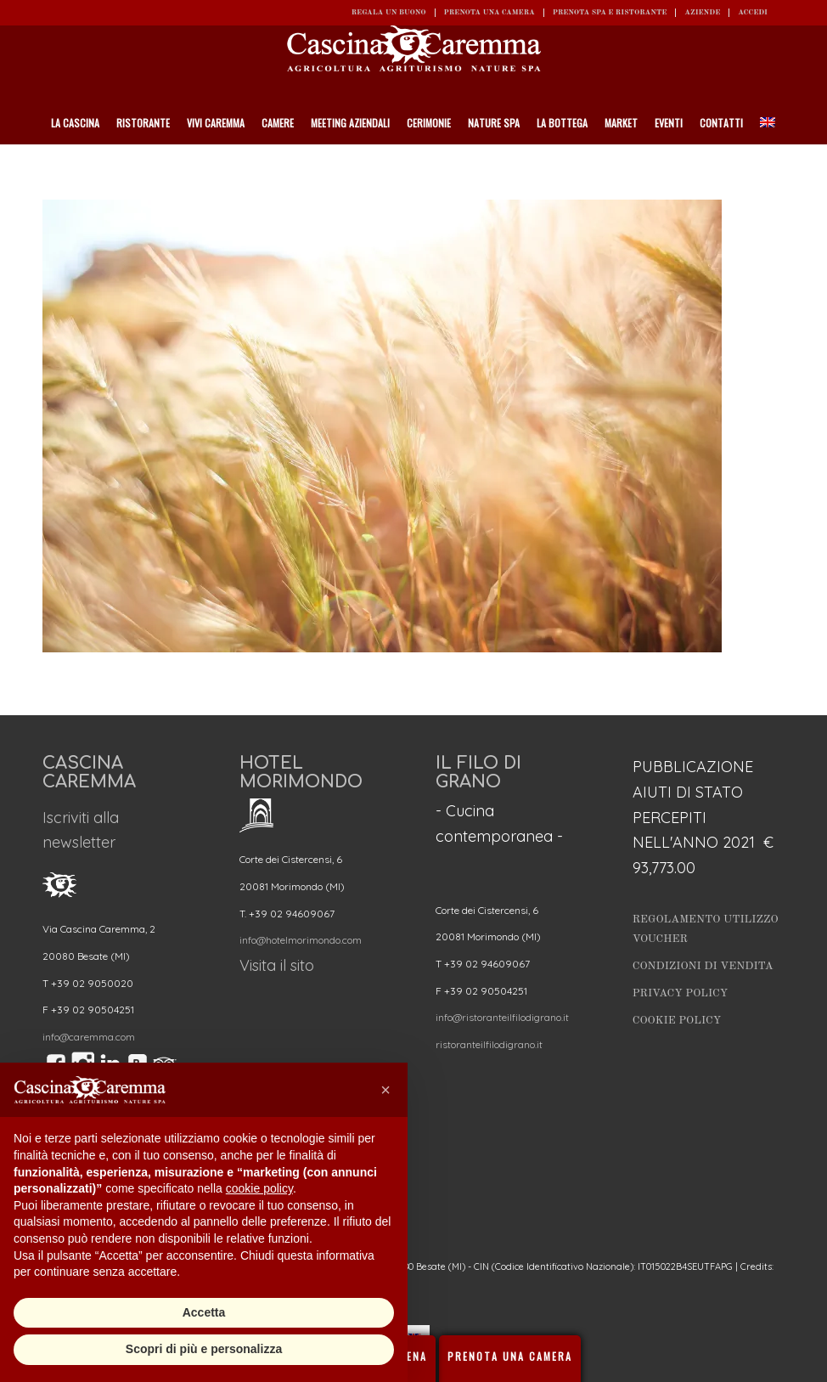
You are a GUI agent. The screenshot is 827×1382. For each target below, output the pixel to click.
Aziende (702, 12)
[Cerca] (776, 165)
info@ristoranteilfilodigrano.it (502, 1017)
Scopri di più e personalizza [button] (204, 1349)
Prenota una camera (489, 12)
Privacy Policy (681, 993)
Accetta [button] (204, 1312)
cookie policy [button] (259, 1188)
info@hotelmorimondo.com (300, 940)
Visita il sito (276, 965)
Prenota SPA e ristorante (610, 12)
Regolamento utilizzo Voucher (706, 929)
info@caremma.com (88, 1036)
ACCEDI (753, 12)
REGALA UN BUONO (389, 12)
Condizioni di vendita (703, 966)
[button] (385, 1089)
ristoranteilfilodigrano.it (489, 1044)
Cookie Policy (677, 1020)
